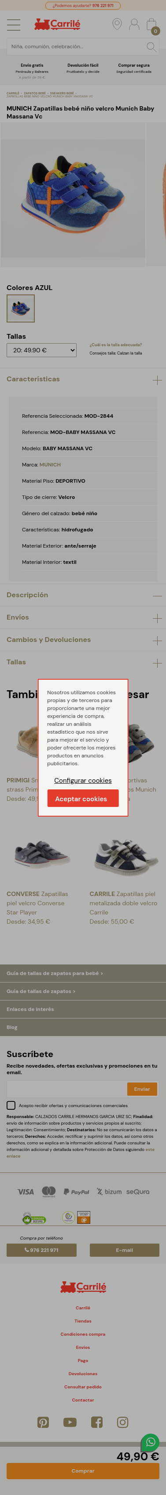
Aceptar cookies (81, 799)
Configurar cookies (83, 780)
